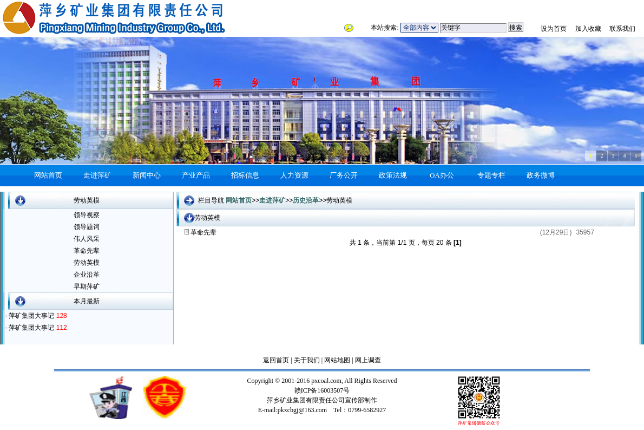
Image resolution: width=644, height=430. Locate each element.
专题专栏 (491, 175)
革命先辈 (87, 251)
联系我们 (622, 28)
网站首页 (48, 175)
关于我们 (307, 360)
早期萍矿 (87, 286)
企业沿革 (87, 274)
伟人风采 (87, 239)
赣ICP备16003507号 (322, 390)
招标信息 (245, 175)
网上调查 (367, 360)
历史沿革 (306, 200)
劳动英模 (87, 262)
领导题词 (87, 227)
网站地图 (336, 360)
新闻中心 (147, 175)
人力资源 (294, 175)
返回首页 (276, 360)
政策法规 (393, 175)
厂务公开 (344, 175)
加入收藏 (588, 28)
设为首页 (554, 28)
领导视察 (87, 215)
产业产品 (196, 175)
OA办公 (442, 175)
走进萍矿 (97, 175)
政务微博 (541, 175)
